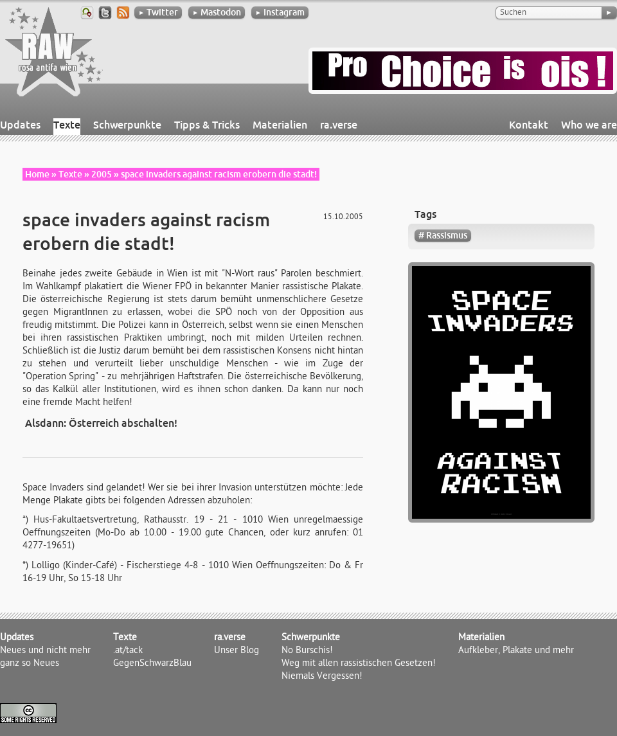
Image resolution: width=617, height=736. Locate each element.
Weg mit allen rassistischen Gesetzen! (359, 664)
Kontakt (528, 124)
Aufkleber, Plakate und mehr (516, 651)
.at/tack (128, 651)
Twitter (158, 12)
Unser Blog (236, 651)
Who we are (589, 124)
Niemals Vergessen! (322, 677)
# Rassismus (442, 235)
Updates (20, 124)
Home (37, 174)
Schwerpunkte (127, 124)
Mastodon (216, 12)
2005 (101, 174)
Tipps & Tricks (207, 124)
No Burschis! (307, 651)
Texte (66, 124)
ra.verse (338, 124)
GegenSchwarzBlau (152, 664)
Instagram (280, 12)
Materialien (280, 124)
